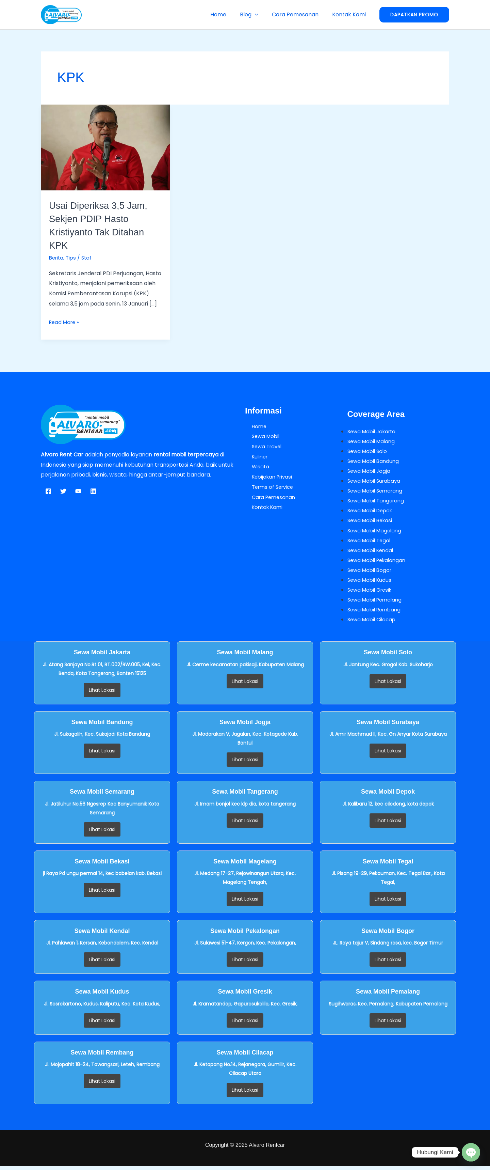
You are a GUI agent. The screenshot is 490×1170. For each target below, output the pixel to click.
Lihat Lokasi (102, 694)
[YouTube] (78, 491)
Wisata (254, 466)
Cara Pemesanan (299, 14)
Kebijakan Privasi (267, 477)
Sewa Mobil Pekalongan (378, 563)
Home (228, 14)
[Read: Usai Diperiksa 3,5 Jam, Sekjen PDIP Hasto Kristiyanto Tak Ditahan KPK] (105, 147)
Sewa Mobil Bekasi (371, 522)
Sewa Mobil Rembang (376, 613)
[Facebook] (48, 491)
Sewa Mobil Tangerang (377, 502)
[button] (261, 14)
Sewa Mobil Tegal (370, 542)
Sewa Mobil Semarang (377, 492)
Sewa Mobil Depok (371, 512)
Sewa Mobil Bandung (374, 462)
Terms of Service (267, 487)
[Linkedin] (93, 491)
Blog (256, 14)
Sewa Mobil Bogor (371, 573)
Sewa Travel (261, 446)
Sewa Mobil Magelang (376, 532)
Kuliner (254, 457)
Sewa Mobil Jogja (370, 471)
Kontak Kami (350, 14)
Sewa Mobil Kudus (370, 583)
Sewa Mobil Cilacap (373, 623)
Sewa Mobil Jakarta (373, 431)
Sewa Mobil (260, 436)
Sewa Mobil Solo (368, 451)
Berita (57, 258)
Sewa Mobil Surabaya (375, 482)
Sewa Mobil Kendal (372, 553)
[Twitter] (63, 491)
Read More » (65, 321)
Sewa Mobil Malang (372, 441)
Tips (72, 258)
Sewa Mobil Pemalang (376, 603)
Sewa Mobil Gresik (371, 593)
